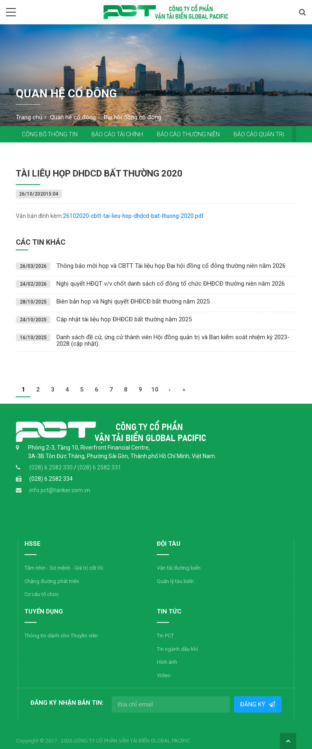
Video (32, 675)
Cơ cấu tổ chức (41, 594)
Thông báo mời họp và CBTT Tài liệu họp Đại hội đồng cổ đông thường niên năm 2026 (171, 265)
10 (154, 389)
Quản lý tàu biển (135, 581)
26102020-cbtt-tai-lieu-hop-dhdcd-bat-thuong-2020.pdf (134, 216)
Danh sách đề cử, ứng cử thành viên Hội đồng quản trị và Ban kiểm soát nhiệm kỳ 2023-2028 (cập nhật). (173, 341)
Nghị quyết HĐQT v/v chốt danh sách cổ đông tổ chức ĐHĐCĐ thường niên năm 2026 (170, 283)
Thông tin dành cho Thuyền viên (245, 568)
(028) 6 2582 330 (51, 467)
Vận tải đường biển (138, 568)
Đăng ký (253, 704)
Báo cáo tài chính (117, 134)
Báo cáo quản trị (259, 134)
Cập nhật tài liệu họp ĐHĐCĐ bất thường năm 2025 (124, 319)
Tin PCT (33, 636)
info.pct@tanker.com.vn (59, 490)
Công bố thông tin (50, 134)
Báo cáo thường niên (188, 134)
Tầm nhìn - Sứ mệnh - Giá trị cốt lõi (63, 568)
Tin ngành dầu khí (45, 649)
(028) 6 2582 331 (99, 467)
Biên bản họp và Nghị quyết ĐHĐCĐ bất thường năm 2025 (133, 301)
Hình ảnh (35, 662)
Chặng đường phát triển (51, 581)
